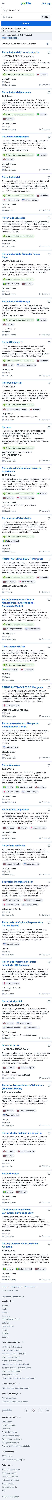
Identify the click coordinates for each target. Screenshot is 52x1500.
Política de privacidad (10, 1480)
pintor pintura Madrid (10, 1375)
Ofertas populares (9, 1398)
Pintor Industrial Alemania (16, 92)
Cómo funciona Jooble (11, 1436)
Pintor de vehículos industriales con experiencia (22, 470)
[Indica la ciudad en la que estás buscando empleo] (26, 17)
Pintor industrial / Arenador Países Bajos (21, 255)
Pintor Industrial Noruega (16, 301)
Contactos (6, 1429)
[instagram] (33, 1410)
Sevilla (4, 1309)
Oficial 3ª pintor (11, 1045)
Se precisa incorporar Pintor (17, 881)
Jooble (16, 1497)
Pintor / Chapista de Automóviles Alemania (20, 1245)
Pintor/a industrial (12, 1001)
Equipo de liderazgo (9, 1432)
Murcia (4, 1330)
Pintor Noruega (10, 1173)
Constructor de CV (9, 1487)
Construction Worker (13, 646)
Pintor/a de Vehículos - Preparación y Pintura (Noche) (22, 924)
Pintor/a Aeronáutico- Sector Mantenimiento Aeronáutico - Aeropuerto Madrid (18, 602)
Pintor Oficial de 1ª (12, 342)
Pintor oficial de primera (15, 809)
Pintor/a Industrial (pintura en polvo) (22, 1133)
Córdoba (5, 1333)
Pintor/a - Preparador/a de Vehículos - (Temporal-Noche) (23, 1087)
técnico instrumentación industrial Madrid (18, 1378)
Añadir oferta (7, 1456)
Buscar (26, 23)
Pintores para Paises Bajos (16, 518)
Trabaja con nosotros (10, 1443)
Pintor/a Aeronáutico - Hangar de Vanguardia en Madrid (20, 725)
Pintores (6, 427)
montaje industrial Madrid (12, 1361)
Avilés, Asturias (8, 1326)
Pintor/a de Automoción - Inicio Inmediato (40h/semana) (19, 963)
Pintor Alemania (11, 765)
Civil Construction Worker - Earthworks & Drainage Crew (17, 1211)
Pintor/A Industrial (12, 382)
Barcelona (6, 1316)
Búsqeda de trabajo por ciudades (15, 1402)
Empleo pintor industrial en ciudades (16, 1446)
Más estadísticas (11, 37)
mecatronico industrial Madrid (14, 1354)
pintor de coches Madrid (11, 1371)
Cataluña (5, 1323)
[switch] (48, 44)
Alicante (5, 1312)
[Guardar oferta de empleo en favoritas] (49, 52)
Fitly (3, 1490)
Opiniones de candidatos (12, 1439)
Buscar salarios (8, 1483)
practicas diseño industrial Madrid (15, 1364)
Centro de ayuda (8, 1425)
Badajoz (5, 1337)
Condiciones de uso (10, 1476)
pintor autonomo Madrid (11, 1350)
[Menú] (3, 3)
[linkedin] (47, 1410)
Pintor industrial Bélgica (15, 136)
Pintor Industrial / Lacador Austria (20, 52)
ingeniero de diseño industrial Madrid (16, 1368)
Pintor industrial (11, 177)
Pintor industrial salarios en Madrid (15, 1388)
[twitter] (40, 1410)
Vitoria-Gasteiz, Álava (10, 1319)
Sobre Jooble (7, 1422)
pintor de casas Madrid (11, 1357)
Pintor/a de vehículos (13, 218)
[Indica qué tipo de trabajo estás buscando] (26, 10)
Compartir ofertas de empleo (13, 1460)
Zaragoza (6, 1305)
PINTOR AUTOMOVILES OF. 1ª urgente (22, 559)
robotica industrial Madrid (12, 1347)
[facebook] (26, 1410)
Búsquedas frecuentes (13, 1296)
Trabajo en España (9, 1473)
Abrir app (46, 3)
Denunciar (44, 85)
